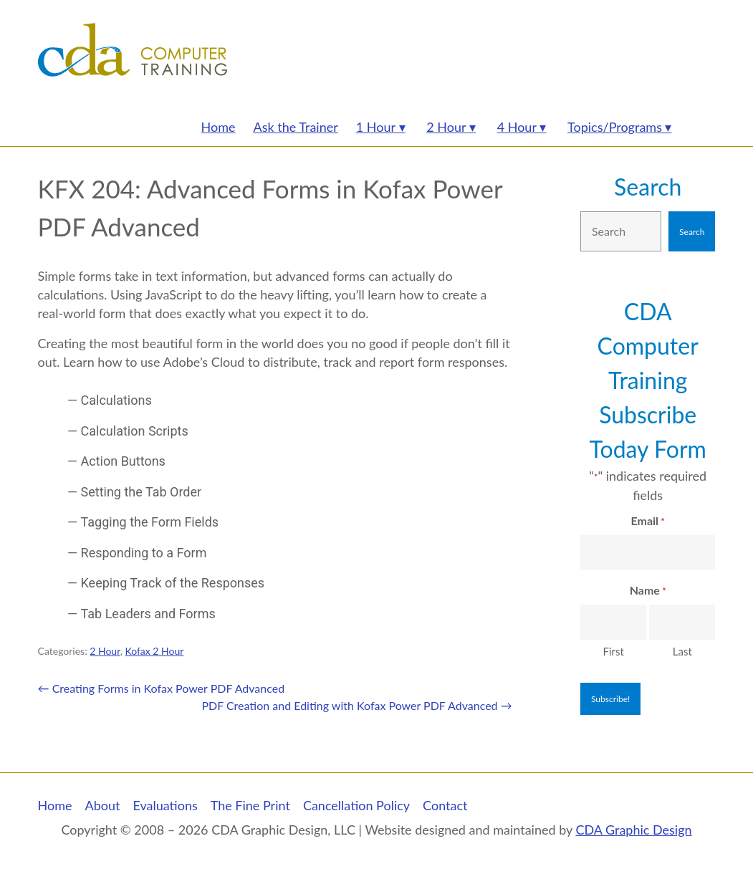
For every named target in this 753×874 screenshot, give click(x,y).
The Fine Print (250, 805)
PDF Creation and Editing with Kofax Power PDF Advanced (356, 705)
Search (647, 187)
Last (682, 651)
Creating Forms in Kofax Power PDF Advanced (161, 688)
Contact (445, 805)
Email (648, 521)
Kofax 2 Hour (154, 651)
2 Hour (105, 651)
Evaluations (165, 805)
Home (55, 805)
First (613, 651)
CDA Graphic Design (633, 829)
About (102, 805)
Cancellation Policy (356, 805)
